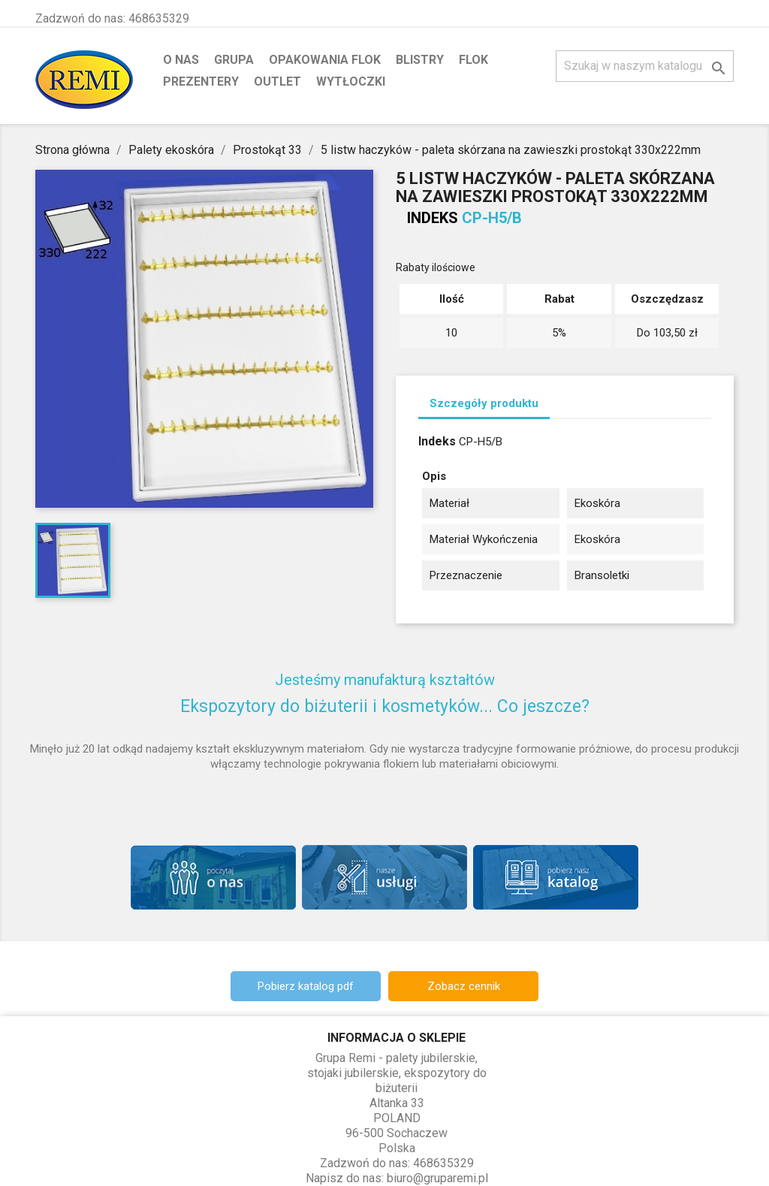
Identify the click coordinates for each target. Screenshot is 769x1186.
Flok (473, 60)
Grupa (234, 60)
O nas (181, 60)
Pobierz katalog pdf (306, 986)
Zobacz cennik (463, 986)
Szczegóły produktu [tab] (484, 403)
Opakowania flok (325, 60)
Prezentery (201, 81)
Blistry (420, 60)
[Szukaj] (645, 66)
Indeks (432, 218)
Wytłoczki (350, 81)
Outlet (277, 81)
